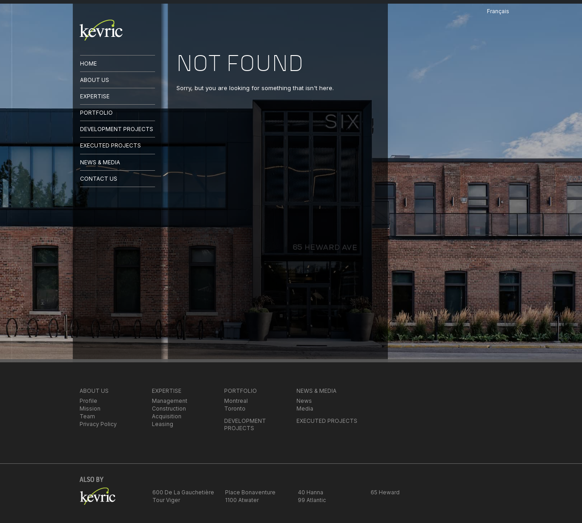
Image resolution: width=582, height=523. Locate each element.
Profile (88, 400)
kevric (101, 30)
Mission (90, 408)
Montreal (236, 400)
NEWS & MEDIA (100, 162)
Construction (169, 408)
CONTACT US (98, 178)
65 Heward (385, 492)
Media (304, 408)
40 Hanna (310, 492)
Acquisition (166, 416)
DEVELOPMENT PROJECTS (116, 129)
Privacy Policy (98, 424)
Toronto (235, 408)
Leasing (162, 424)
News (304, 400)
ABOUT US (94, 79)
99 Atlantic (312, 500)
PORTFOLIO (96, 112)
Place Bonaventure (250, 492)
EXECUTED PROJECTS (110, 145)
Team (87, 416)
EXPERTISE (95, 96)
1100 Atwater (242, 500)
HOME (88, 63)
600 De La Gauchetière (183, 492)
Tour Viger (166, 500)
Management (169, 400)
